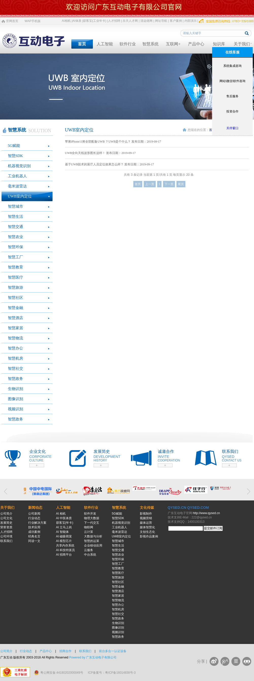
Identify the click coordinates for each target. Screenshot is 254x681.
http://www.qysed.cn (206, 513)
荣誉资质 (6, 527)
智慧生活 (15, 217)
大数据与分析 (93, 536)
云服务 (88, 550)
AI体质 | (77, 21)
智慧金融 (15, 308)
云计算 (88, 532)
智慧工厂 (15, 257)
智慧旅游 (15, 287)
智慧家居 (15, 328)
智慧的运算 (91, 541)
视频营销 (146, 518)
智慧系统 (150, 44)
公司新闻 (34, 513)
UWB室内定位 (20, 196)
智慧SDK (15, 156)
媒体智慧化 (147, 527)
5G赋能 (14, 146)
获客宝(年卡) (64, 522)
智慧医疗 (15, 277)
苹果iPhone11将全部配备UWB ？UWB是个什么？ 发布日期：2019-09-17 (113, 141)
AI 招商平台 (64, 554)
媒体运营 (146, 522)
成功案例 (34, 532)
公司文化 (6, 518)
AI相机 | (67, 21)
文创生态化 (147, 532)
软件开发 (90, 513)
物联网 (88, 527)
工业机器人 (17, 176)
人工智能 (105, 44)
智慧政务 (15, 379)
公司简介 (6, 513)
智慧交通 (15, 227)
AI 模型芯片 (64, 541)
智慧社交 (15, 368)
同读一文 (34, 541)
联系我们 (6, 541)
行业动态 (34, 518)
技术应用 (34, 527)
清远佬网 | (147, 21)
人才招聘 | (115, 21)
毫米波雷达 (17, 186)
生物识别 (15, 389)
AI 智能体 (62, 532)
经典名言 (34, 536)
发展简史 (6, 522)
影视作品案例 (149, 536)
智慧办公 (15, 348)
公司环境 (6, 536)
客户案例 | (176, 21)
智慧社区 (15, 298)
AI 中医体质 (64, 518)
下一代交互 (91, 522)
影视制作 (146, 513)
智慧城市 (15, 206)
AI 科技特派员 (65, 550)
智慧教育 (15, 267)
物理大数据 (91, 518)
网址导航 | (162, 21)
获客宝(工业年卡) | (95, 21)
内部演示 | (191, 21)
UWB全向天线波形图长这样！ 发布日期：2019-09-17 (100, 153)
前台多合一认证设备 (112, 651)
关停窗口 (232, 128)
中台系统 (90, 554)
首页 (82, 44)
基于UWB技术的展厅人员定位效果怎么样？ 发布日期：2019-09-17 (109, 164)
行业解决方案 (37, 522)
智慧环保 (15, 247)
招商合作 (65, 651)
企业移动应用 (93, 545)
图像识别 (15, 399)
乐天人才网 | (131, 21)
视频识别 (15, 409)
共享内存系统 (65, 545)
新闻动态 (35, 507)
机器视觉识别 (19, 166)
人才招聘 (6, 532)
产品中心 (196, 44)
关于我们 (242, 44)
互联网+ (173, 44)
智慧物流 (15, 338)
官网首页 (12, 21)
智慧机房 (15, 358)
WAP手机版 (33, 21)
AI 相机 (61, 513)
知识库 (219, 44)
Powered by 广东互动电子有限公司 (93, 657)
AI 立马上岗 (64, 527)
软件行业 (128, 44)
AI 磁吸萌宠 (64, 536)
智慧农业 (15, 237)
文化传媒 (147, 507)
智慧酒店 (15, 318)
